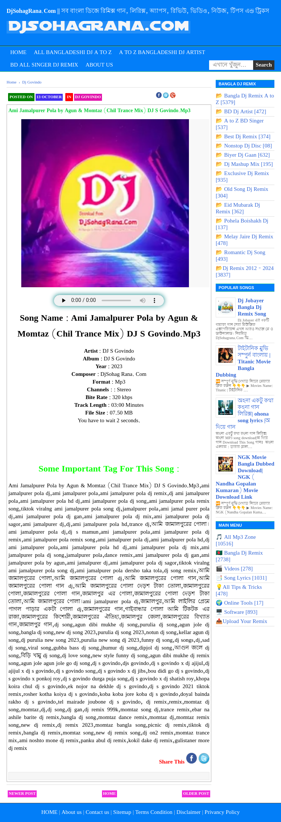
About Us (99, 65)
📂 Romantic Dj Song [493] (240, 256)
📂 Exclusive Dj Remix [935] (242, 177)
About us (72, 812)
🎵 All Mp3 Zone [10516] (236, 540)
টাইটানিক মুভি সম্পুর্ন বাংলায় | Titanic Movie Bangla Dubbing (243, 362)
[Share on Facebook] (192, 762)
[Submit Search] (263, 65)
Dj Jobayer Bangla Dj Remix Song (252, 307)
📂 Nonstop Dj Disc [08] (244, 146)
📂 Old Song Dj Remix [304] (242, 192)
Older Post (196, 794)
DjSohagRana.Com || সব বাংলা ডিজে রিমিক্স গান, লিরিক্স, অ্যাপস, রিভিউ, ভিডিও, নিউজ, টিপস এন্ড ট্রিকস (138, 11)
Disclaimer (188, 812)
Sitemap (122, 812)
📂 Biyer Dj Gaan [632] (243, 155)
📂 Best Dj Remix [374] (243, 137)
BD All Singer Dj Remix (44, 65)
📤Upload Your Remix (241, 622)
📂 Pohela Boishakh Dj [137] (242, 224)
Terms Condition (153, 812)
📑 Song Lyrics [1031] (241, 578)
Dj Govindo (88, 97)
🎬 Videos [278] (234, 569)
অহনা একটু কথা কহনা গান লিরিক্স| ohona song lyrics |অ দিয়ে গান (244, 414)
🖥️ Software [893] (237, 612)
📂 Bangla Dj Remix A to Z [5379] (245, 99)
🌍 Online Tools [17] (239, 603)
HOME (49, 812)
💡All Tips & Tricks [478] (239, 590)
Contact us (97, 812)
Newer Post (22, 794)
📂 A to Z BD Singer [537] (240, 124)
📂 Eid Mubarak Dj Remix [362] (238, 208)
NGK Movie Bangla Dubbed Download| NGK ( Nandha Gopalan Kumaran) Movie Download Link (245, 477)
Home (18, 53)
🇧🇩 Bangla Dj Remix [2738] (239, 556)
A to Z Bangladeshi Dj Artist (162, 53)
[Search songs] (231, 65)
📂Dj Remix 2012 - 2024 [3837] (245, 271)
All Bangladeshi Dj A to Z (73, 53)
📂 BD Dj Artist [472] (241, 112)
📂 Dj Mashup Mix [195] (244, 164)
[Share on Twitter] (203, 762)
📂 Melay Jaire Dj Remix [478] (244, 240)
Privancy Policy (222, 812)
